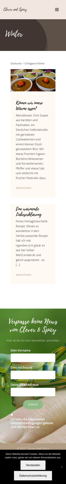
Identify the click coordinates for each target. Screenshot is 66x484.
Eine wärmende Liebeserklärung (29, 212)
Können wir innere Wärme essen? (29, 105)
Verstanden (33, 465)
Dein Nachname (21, 368)
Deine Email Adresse (25, 385)
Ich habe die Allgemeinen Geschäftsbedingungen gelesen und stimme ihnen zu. (32, 423)
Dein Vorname (20, 350)
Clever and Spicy (15, 9)
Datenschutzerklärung (33, 475)
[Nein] (61, 467)
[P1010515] (33, 70)
